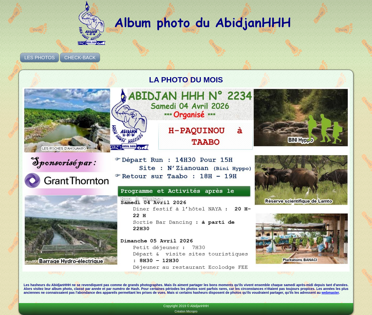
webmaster (330, 292)
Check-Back (80, 57)
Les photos (39, 57)
